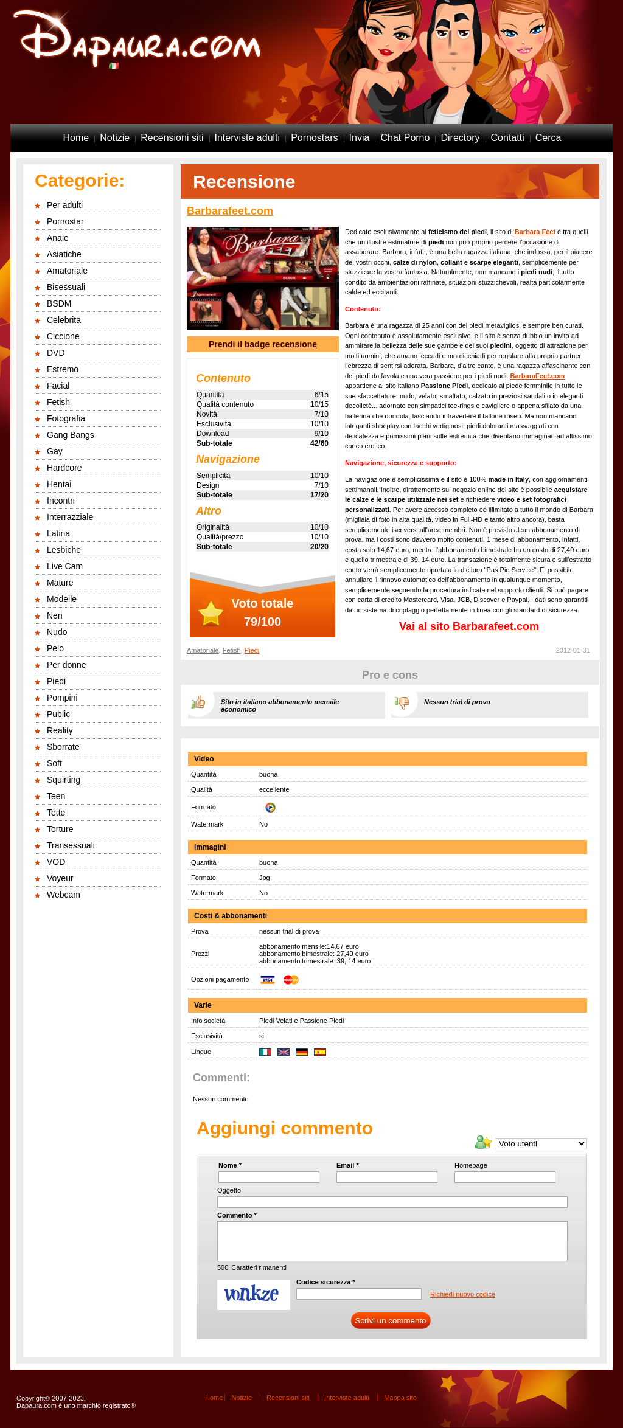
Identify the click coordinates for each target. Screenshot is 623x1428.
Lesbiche (64, 550)
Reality (60, 730)
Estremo (62, 369)
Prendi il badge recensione (263, 344)
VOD (56, 862)
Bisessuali (66, 287)
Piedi (56, 681)
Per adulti (65, 205)
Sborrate (63, 747)
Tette (56, 812)
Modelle (62, 599)
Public (58, 714)
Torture (60, 829)
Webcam (63, 894)
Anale (58, 238)
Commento (237, 1215)
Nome (230, 1165)
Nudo (57, 632)
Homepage (470, 1165)
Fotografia (66, 418)
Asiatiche (64, 254)
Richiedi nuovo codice (462, 1294)
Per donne (66, 665)
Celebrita (64, 320)
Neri (55, 615)
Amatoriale (67, 271)
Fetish (58, 402)
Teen (56, 796)
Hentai (59, 484)
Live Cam (65, 566)
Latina (58, 533)
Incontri (61, 500)
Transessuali (71, 845)
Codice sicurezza (325, 1282)
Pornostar (65, 221)
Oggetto (229, 1190)
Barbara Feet (535, 231)
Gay (55, 451)
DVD (56, 353)
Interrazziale (70, 517)
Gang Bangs (70, 435)
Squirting (63, 780)
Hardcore (64, 468)
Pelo (55, 648)
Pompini (62, 697)
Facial (58, 385)
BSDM (59, 303)
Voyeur (60, 878)
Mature (60, 582)
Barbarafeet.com (230, 211)
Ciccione (63, 336)
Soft (54, 763)
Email (347, 1165)
